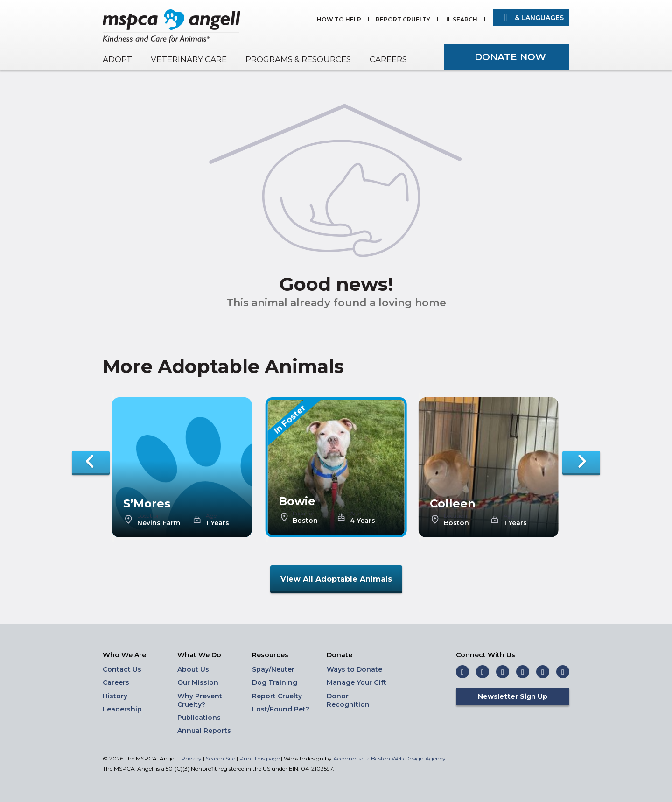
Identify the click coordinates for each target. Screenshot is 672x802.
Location (149, 516)
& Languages (531, 17)
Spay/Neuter (273, 669)
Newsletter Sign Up (512, 696)
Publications (199, 717)
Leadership (122, 709)
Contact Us (122, 669)
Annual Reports (204, 730)
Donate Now (510, 57)
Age (211, 516)
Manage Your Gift (356, 682)
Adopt (117, 59)
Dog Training (274, 682)
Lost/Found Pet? (280, 709)
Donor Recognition (348, 700)
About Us (193, 669)
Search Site (221, 758)
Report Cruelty (403, 20)
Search (465, 20)
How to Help (339, 20)
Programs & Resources (298, 59)
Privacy (191, 758)
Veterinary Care (189, 59)
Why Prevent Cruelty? (199, 700)
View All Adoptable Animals (336, 579)
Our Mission (197, 682)
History (115, 696)
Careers (388, 59)
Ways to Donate (354, 669)
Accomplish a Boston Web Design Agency (389, 758)
